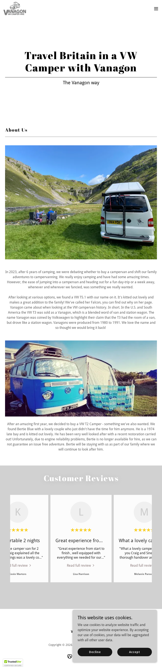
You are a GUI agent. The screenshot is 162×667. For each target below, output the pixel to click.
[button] (156, 8)
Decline (95, 657)
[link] (14, 8)
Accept (134, 657)
